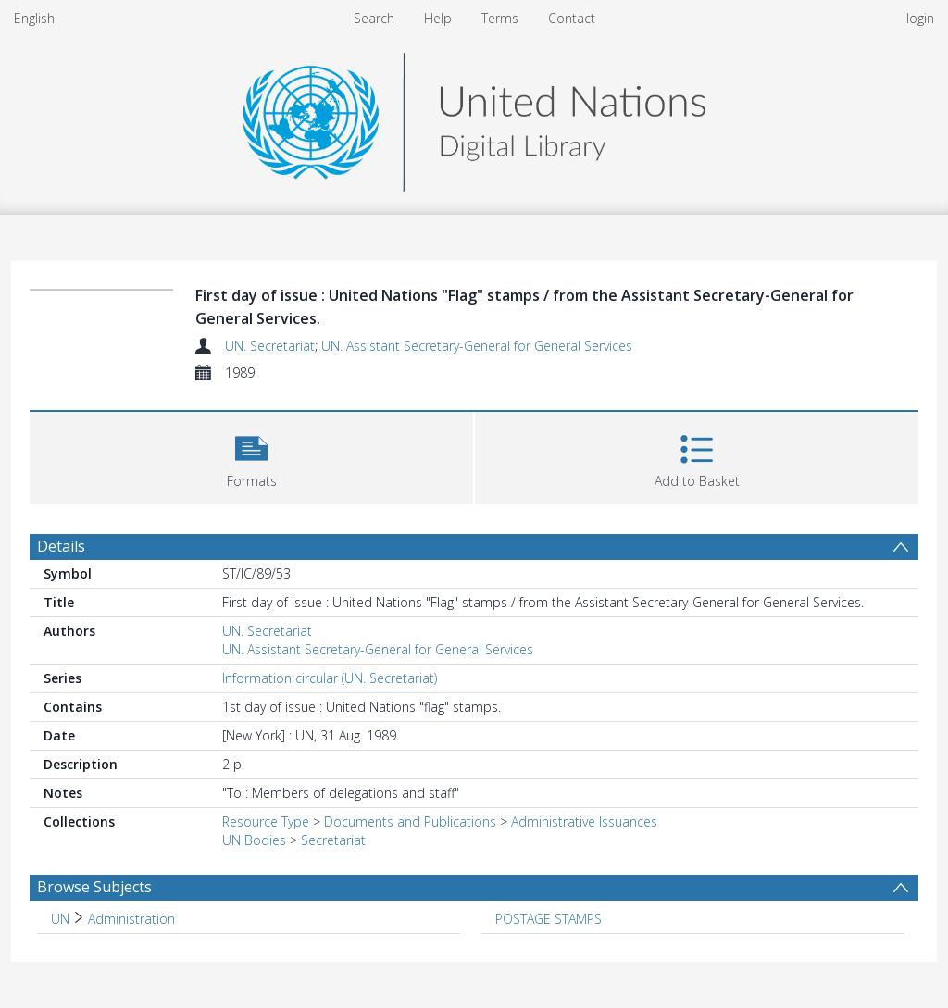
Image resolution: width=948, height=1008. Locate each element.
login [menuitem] (920, 18)
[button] (251, 456)
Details (61, 546)
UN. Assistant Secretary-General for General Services (476, 346)
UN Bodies (254, 840)
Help (438, 18)
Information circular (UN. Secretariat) (329, 678)
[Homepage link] (474, 117)
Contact (571, 18)
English (34, 18)
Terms (499, 18)
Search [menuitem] (374, 18)
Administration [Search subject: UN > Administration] (131, 918)
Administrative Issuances (584, 821)
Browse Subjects (94, 887)
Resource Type (265, 821)
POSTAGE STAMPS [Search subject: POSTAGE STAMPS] (548, 918)
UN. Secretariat (270, 346)
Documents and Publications (410, 821)
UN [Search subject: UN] (60, 918)
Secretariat (333, 840)
